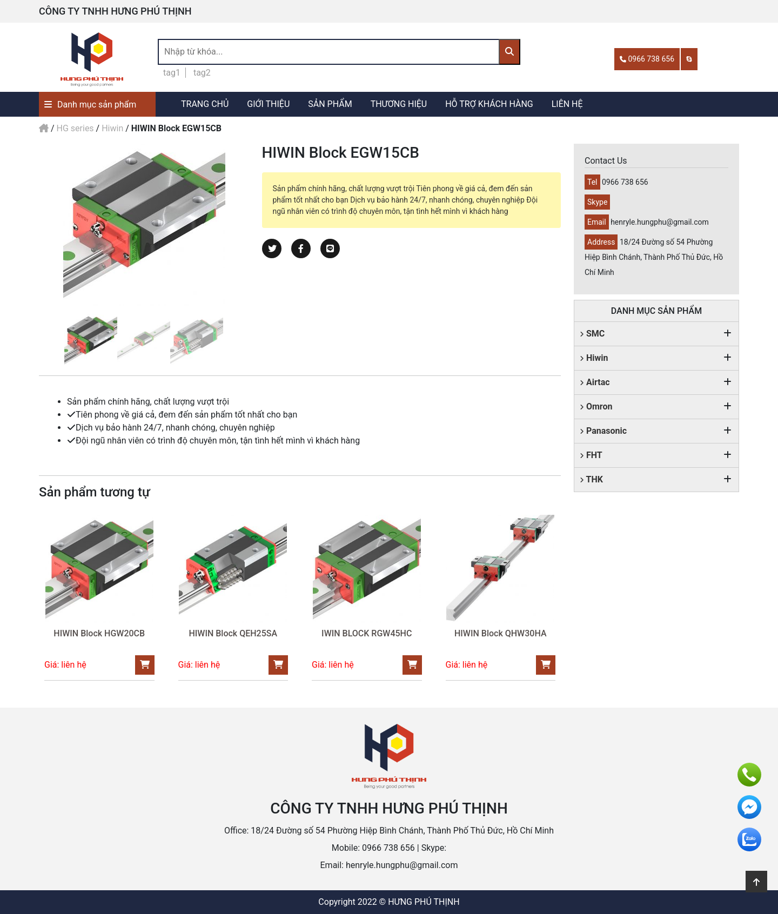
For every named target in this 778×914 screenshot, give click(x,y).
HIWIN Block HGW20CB (99, 633)
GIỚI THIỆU (268, 104)
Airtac (595, 382)
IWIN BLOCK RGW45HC (366, 633)
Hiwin (112, 128)
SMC (592, 333)
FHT (591, 455)
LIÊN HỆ (567, 104)
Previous (30, 224)
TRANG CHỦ (205, 104)
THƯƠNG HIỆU (399, 104)
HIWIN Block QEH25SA (233, 633)
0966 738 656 (647, 59)
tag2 (202, 73)
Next (257, 224)
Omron (596, 406)
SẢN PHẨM (330, 104)
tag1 (171, 73)
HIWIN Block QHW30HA (500, 633)
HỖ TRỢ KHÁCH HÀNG (489, 104)
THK (591, 479)
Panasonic (603, 431)
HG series (75, 128)
